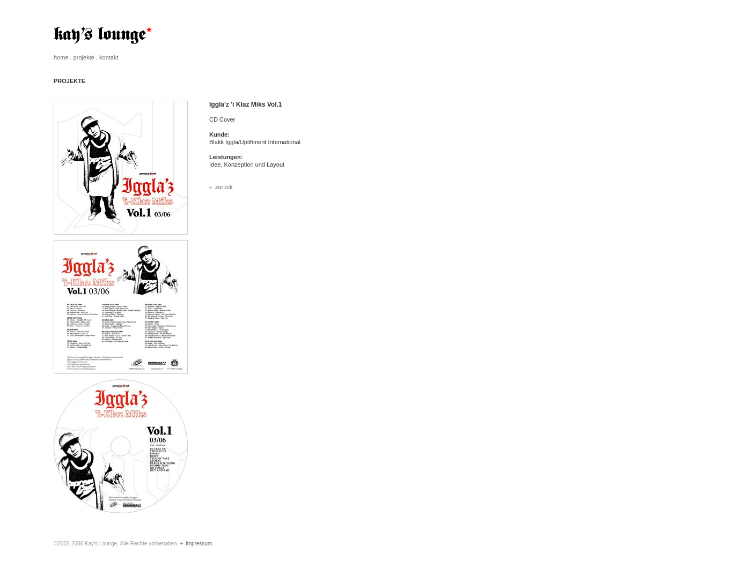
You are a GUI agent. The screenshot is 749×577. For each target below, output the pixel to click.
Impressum (196, 543)
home (61, 57)
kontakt (108, 57)
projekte (84, 57)
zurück (220, 187)
